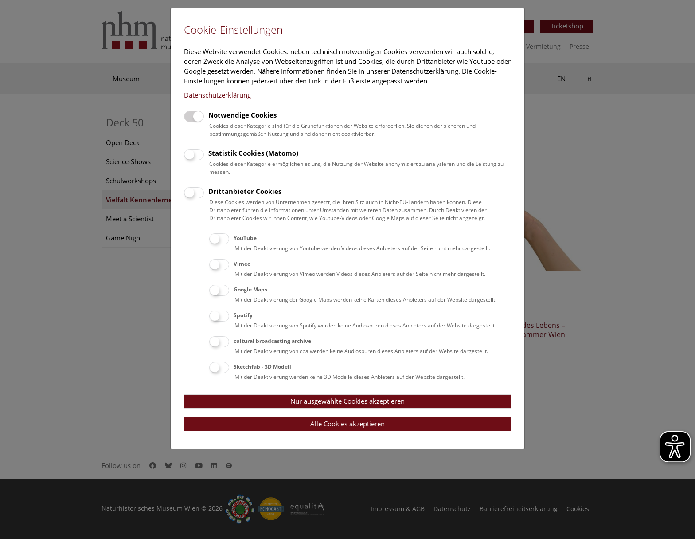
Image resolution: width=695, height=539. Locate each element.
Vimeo (242, 264)
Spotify (243, 315)
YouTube (245, 238)
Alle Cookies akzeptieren (347, 423)
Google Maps (250, 289)
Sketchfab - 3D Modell (262, 366)
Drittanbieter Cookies (244, 191)
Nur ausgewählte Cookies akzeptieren (347, 401)
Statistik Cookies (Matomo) (253, 153)
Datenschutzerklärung (217, 94)
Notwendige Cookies (242, 114)
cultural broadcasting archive (272, 341)
